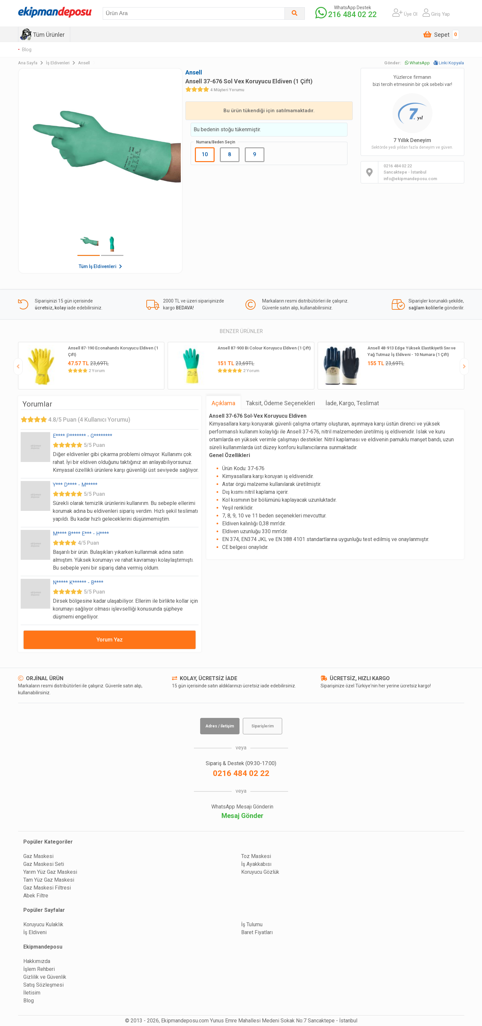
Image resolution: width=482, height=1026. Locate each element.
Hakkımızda (36, 961)
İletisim (31, 993)
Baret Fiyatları (257, 932)
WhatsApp (417, 62)
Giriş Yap (436, 13)
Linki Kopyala (448, 62)
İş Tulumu (251, 924)
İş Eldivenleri (62, 62)
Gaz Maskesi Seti (43, 864)
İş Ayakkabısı (256, 864)
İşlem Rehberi (39, 969)
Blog (26, 49)
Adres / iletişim (219, 726)
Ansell (86, 62)
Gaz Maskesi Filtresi (47, 888)
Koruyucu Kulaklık (43, 924)
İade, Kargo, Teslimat (352, 403)
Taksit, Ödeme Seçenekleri (280, 403)
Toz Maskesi (256, 856)
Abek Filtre (35, 895)
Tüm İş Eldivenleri (100, 266)
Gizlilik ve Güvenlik (44, 977)
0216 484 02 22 (241, 773)
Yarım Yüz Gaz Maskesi (50, 872)
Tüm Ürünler (49, 34)
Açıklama (223, 403)
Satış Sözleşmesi (43, 985)
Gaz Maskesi (38, 856)
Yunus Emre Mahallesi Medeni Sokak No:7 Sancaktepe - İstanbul (283, 1020)
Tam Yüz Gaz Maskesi (48, 880)
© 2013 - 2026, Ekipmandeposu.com (167, 1020)
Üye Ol (404, 13)
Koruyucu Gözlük (260, 872)
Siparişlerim (262, 726)
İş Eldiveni (35, 932)
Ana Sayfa (32, 62)
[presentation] (18, 366)
